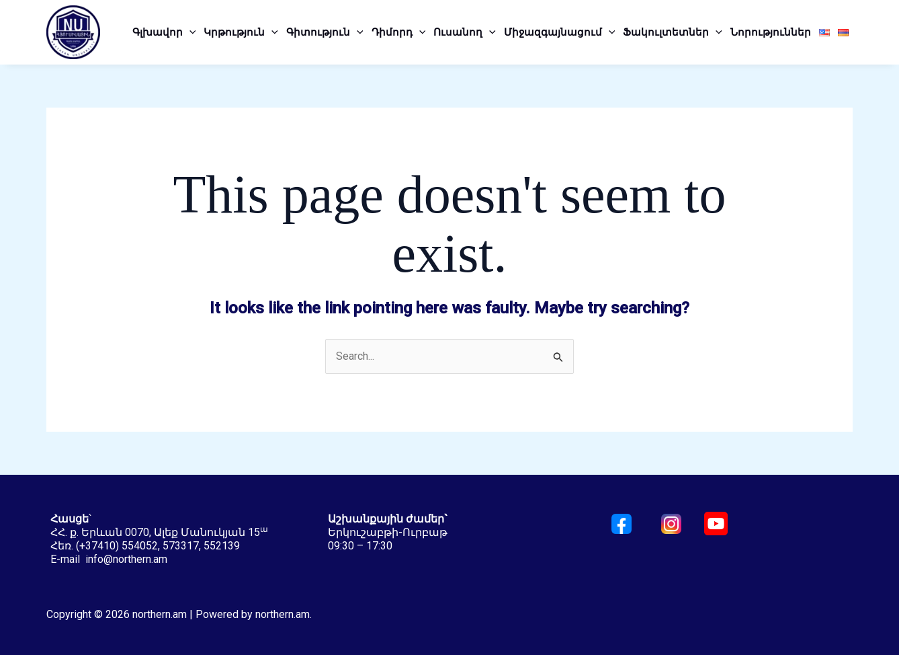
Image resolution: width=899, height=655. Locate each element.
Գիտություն (324, 32)
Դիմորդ (399, 32)
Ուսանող (464, 32)
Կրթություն (241, 32)
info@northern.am (126, 559)
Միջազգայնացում (559, 32)
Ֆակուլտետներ (672, 32)
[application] (189, 32)
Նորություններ (770, 32)
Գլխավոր (164, 32)
